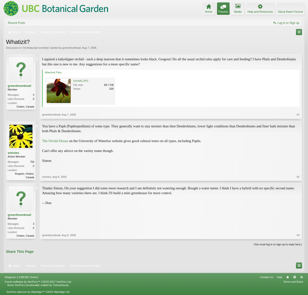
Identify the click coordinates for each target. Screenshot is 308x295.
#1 (298, 114)
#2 (298, 176)
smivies (13, 153)
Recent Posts (16, 23)
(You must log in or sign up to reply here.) (278, 244)
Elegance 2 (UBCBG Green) (21, 277)
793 (32, 162)
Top (294, 277)
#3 (298, 235)
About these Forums (290, 12)
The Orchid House (55, 141)
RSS (301, 277)
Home (287, 277)
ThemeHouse (61, 285)
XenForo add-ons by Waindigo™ (25, 291)
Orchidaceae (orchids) (36, 47)
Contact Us (266, 277)
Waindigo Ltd (61, 291)
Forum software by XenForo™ (38, 281)
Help (279, 277)
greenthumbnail (72, 47)
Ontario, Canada (25, 106)
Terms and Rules (293, 281)
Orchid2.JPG (80, 80)
